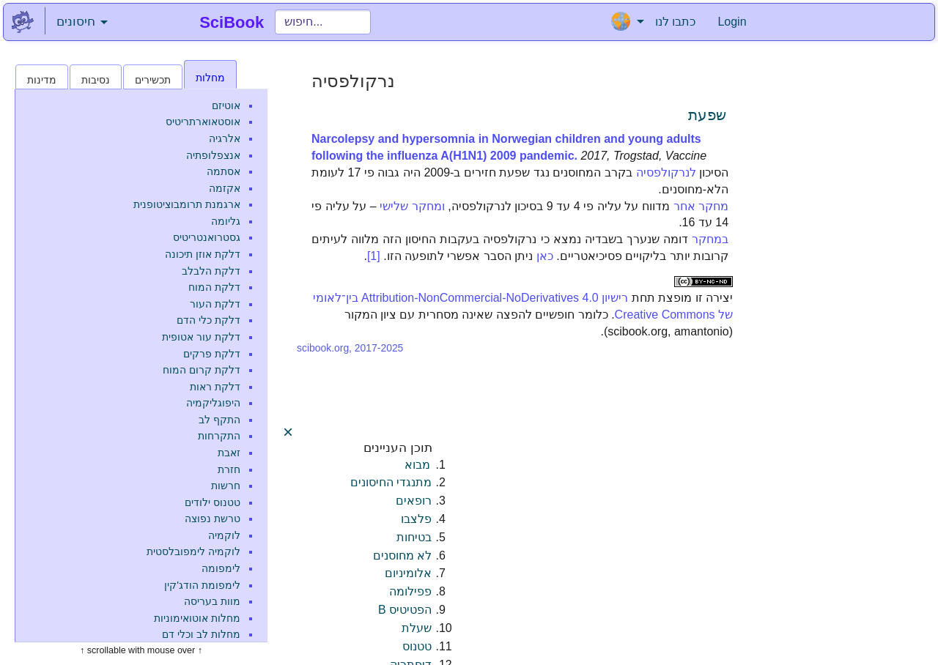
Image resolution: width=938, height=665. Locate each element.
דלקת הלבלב (211, 271)
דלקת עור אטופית (201, 337)
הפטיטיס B (405, 609)
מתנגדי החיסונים (391, 482)
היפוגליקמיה (213, 403)
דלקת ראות (215, 387)
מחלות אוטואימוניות (197, 618)
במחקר (710, 239)
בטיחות (414, 537)
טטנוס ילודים (212, 502)
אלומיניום (408, 573)
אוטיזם (226, 105)
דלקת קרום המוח (201, 370)
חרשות (225, 485)
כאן (544, 256)
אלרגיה (224, 138)
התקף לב (219, 420)
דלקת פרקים (211, 354)
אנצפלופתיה (213, 155)
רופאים (414, 500)
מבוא (417, 464)
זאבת (229, 452)
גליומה (225, 221)
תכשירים (153, 80)
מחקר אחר (701, 206)
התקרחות (219, 436)
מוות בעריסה (212, 601)
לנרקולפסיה (666, 172)
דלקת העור (215, 304)
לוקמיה (224, 535)
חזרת (229, 469)
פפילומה (410, 591)
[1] (373, 256)
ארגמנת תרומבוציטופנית (186, 204)
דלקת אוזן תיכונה (202, 254)
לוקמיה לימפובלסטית (193, 551)
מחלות (210, 77)
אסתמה (223, 171)
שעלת (417, 628)
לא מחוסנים (402, 555)
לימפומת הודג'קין (202, 585)
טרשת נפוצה (212, 518)
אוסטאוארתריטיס (203, 121)
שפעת (707, 115)
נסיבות (95, 80)
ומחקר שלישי (412, 206)
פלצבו (416, 519)
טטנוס (417, 646)
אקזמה (224, 188)
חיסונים (82, 22)
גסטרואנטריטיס (206, 237)
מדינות (41, 80)
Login (731, 21)
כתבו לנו (675, 21)
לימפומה (221, 568)
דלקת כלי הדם (208, 320)
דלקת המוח (214, 287)
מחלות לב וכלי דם (201, 634)
